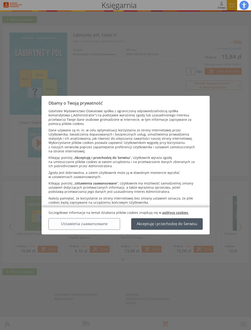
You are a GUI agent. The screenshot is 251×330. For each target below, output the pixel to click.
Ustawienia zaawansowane (84, 223)
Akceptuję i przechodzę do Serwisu (167, 223)
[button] (244, 5)
